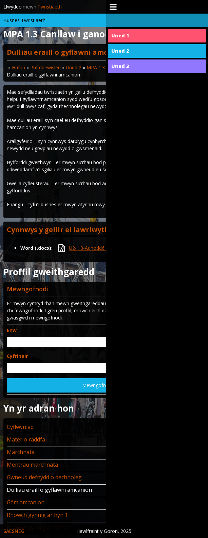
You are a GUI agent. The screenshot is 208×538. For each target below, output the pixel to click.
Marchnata (21, 452)
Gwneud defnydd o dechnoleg (44, 477)
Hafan (18, 67)
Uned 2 (73, 67)
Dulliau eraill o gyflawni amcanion (49, 489)
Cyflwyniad (20, 427)
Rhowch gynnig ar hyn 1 (37, 515)
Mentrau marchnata (32, 464)
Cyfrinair (17, 356)
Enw (12, 330)
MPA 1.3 (96, 67)
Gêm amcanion (25, 502)
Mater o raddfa (26, 439)
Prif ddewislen (45, 67)
